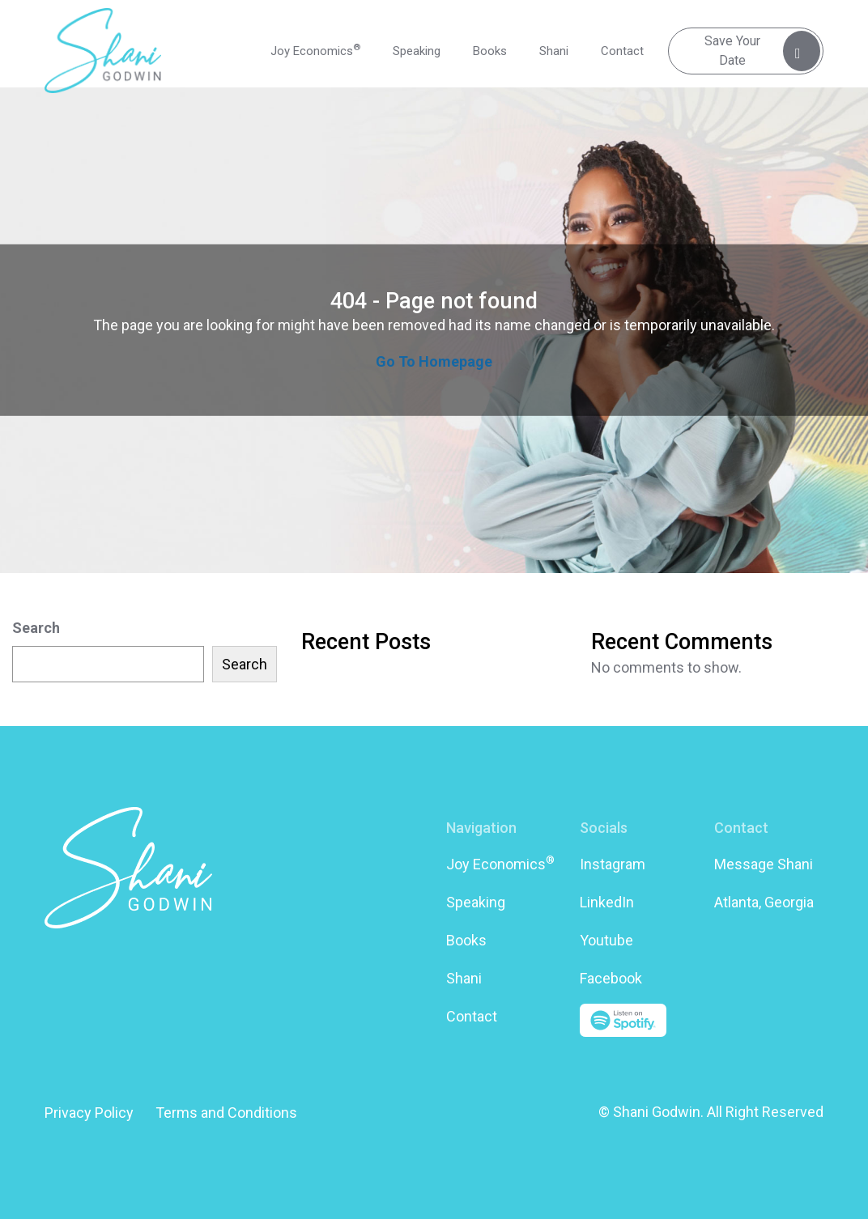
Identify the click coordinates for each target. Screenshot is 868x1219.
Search (36, 627)
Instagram (612, 864)
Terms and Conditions (226, 1112)
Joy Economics (315, 50)
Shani (553, 51)
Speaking (416, 51)
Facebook (611, 978)
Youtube (606, 940)
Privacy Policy (89, 1112)
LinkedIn (607, 902)
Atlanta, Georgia (764, 902)
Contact (622, 51)
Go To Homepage (434, 361)
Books (490, 51)
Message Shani (763, 864)
